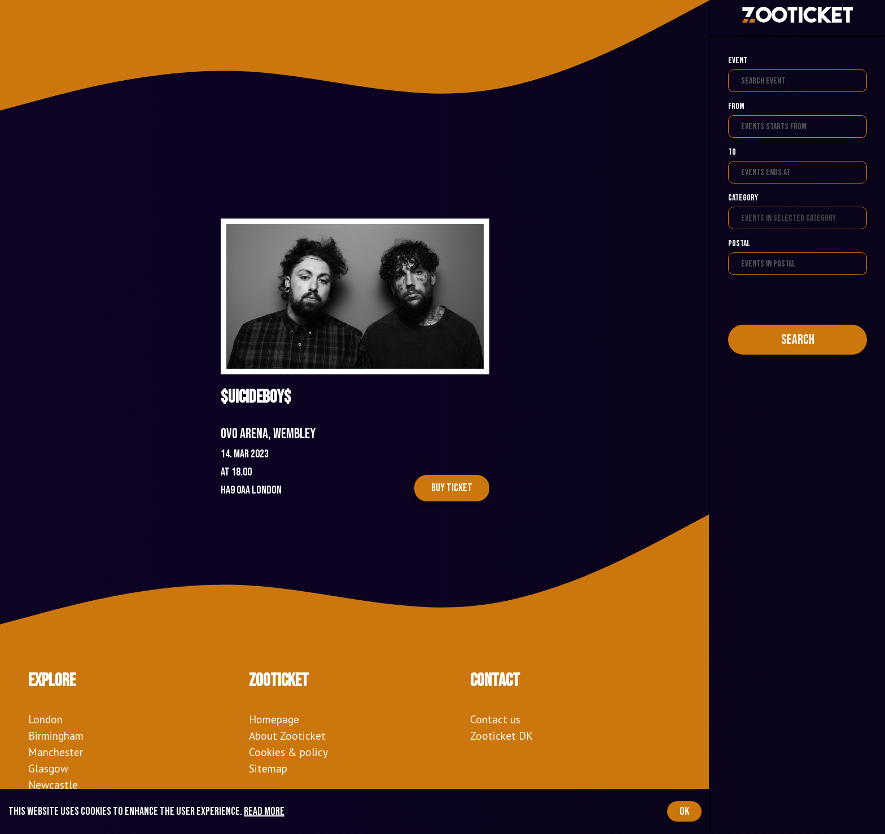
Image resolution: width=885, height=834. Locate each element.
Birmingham (56, 735)
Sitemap (268, 768)
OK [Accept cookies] (684, 811)
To (732, 152)
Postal (739, 243)
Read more (264, 811)
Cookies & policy (288, 752)
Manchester (55, 752)
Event (737, 60)
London (45, 719)
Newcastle (53, 785)
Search (797, 339)
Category (743, 198)
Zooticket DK (501, 735)
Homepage (274, 719)
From (736, 106)
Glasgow (48, 768)
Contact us (495, 719)
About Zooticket (287, 735)
